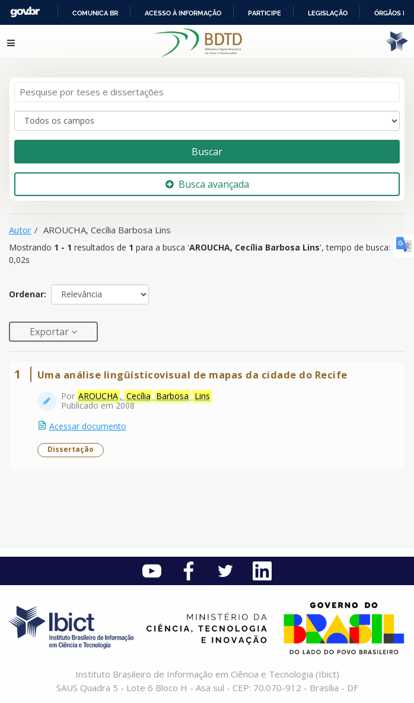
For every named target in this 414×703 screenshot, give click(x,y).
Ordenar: (27, 294)
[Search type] (207, 121)
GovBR (25, 12)
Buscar (207, 151)
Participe (264, 13)
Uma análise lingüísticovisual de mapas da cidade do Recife (192, 374)
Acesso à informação (183, 13)
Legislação (328, 13)
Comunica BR (95, 13)
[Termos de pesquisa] (207, 92)
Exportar (50, 331)
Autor (20, 230)
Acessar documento (87, 426)
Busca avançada (207, 184)
